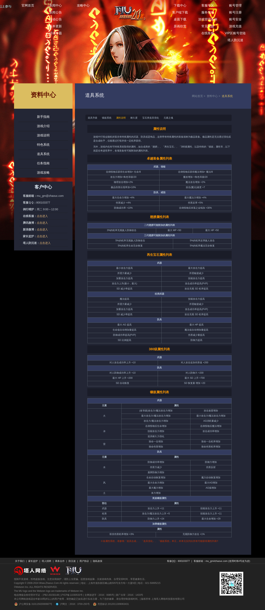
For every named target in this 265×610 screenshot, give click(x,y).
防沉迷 (72, 561)
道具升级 (92, 117)
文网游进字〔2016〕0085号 (99, 595)
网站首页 (199, 96)
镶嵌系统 (106, 117)
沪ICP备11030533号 (71, 595)
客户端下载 (180, 12)
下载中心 (180, 5)
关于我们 (20, 561)
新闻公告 (55, 12)
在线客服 (207, 33)
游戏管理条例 (207, 19)
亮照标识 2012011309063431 (111, 604)
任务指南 (43, 163)
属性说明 (121, 117)
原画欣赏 (180, 26)
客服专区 (207, 5)
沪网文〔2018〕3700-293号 (72, 604)
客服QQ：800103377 (178, 561)
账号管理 (235, 5)
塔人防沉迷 (235, 40)
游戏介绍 (43, 126)
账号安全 (235, 19)
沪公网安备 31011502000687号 (33, 604)
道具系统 (43, 154)
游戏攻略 (43, 172)
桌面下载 (180, 19)
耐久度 (134, 117)
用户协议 (84, 561)
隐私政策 (97, 561)
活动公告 (55, 19)
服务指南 (207, 12)
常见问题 (207, 26)
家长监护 (33, 561)
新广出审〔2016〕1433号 (129, 595)
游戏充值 (235, 26)
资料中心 (214, 96)
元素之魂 (168, 117)
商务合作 (60, 561)
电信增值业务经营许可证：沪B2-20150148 (36, 595)
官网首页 (28, 5)
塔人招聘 (46, 561)
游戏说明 (43, 135)
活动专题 (55, 33)
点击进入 (42, 216)
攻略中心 (83, 5)
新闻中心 (55, 5)
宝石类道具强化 (150, 117)
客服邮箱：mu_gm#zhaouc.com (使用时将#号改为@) (222, 561)
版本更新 (55, 26)
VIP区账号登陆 (235, 33)
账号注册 (235, 12)
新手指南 (43, 116)
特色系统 (43, 144)
